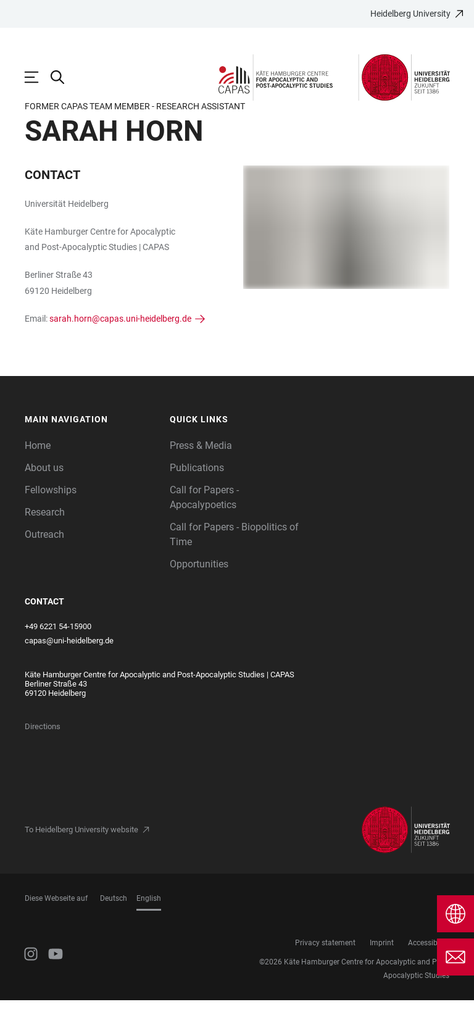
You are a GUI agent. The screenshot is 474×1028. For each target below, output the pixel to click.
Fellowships (51, 518)
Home (38, 473)
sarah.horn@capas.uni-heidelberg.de (120, 346)
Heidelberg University (410, 14)
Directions (42, 754)
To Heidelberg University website (81, 857)
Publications (197, 495)
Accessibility (428, 970)
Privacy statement (325, 970)
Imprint (382, 970)
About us (44, 495)
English (148, 926)
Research (45, 540)
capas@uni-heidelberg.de (69, 668)
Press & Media (201, 473)
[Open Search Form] (64, 77)
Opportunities (199, 592)
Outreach (44, 562)
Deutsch (113, 926)
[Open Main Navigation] (38, 77)
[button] (91, 447)
